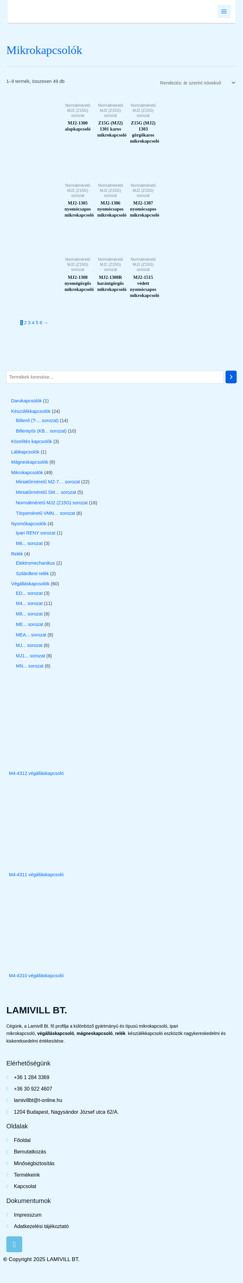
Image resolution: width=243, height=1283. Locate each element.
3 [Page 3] (29, 323)
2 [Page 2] (25, 323)
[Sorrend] (196, 84)
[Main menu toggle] (224, 11)
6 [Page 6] (41, 323)
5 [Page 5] (37, 323)
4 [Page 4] (33, 323)
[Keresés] (231, 377)
